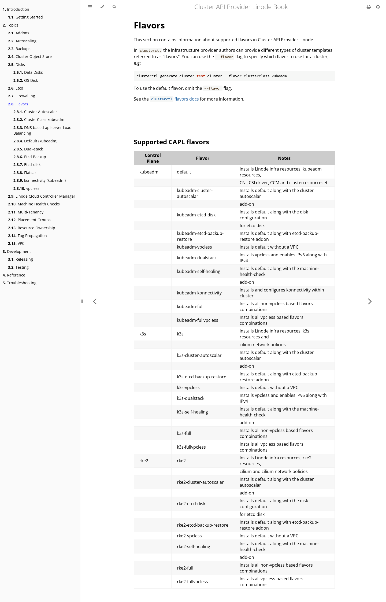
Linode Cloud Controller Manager (41, 196)
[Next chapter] (370, 301)
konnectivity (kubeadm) (39, 180)
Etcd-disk (26, 164)
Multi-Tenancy (25, 212)
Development (17, 251)
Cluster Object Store (30, 56)
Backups (19, 48)
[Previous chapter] (95, 301)
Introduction (16, 9)
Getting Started (25, 17)
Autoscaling (22, 40)
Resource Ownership (31, 227)
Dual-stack (28, 149)
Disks (16, 64)
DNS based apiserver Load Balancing (42, 130)
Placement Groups (29, 219)
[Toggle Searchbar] (114, 6)
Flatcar (24, 172)
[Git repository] (378, 7)
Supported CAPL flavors (171, 141)
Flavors (18, 103)
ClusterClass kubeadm (38, 119)
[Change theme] (102, 6)
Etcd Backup (29, 156)
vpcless (26, 188)
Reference (14, 275)
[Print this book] (369, 7)
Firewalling (21, 95)
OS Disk (25, 80)
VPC (16, 243)
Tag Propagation (27, 235)
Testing (18, 267)
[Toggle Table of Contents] (90, 6)
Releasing (20, 259)
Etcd (15, 88)
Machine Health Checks (34, 203)
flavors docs (174, 99)
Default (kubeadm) (35, 140)
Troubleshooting (19, 282)
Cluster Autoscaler (35, 111)
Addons (18, 32)
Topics (10, 25)
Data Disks (28, 72)
